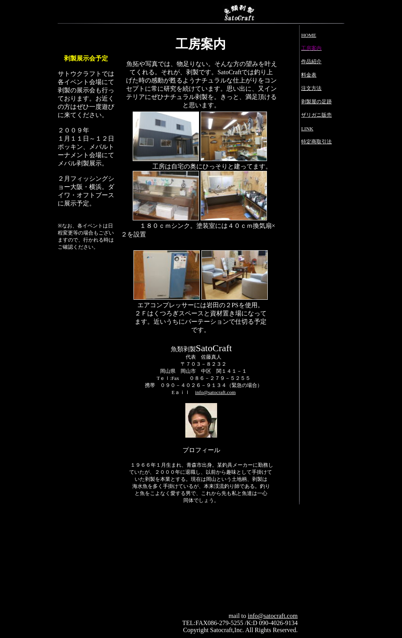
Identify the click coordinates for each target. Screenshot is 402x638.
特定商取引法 (316, 142)
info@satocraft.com (215, 392)
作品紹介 (311, 61)
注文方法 (311, 88)
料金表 (308, 75)
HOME (308, 35)
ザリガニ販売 (316, 115)
